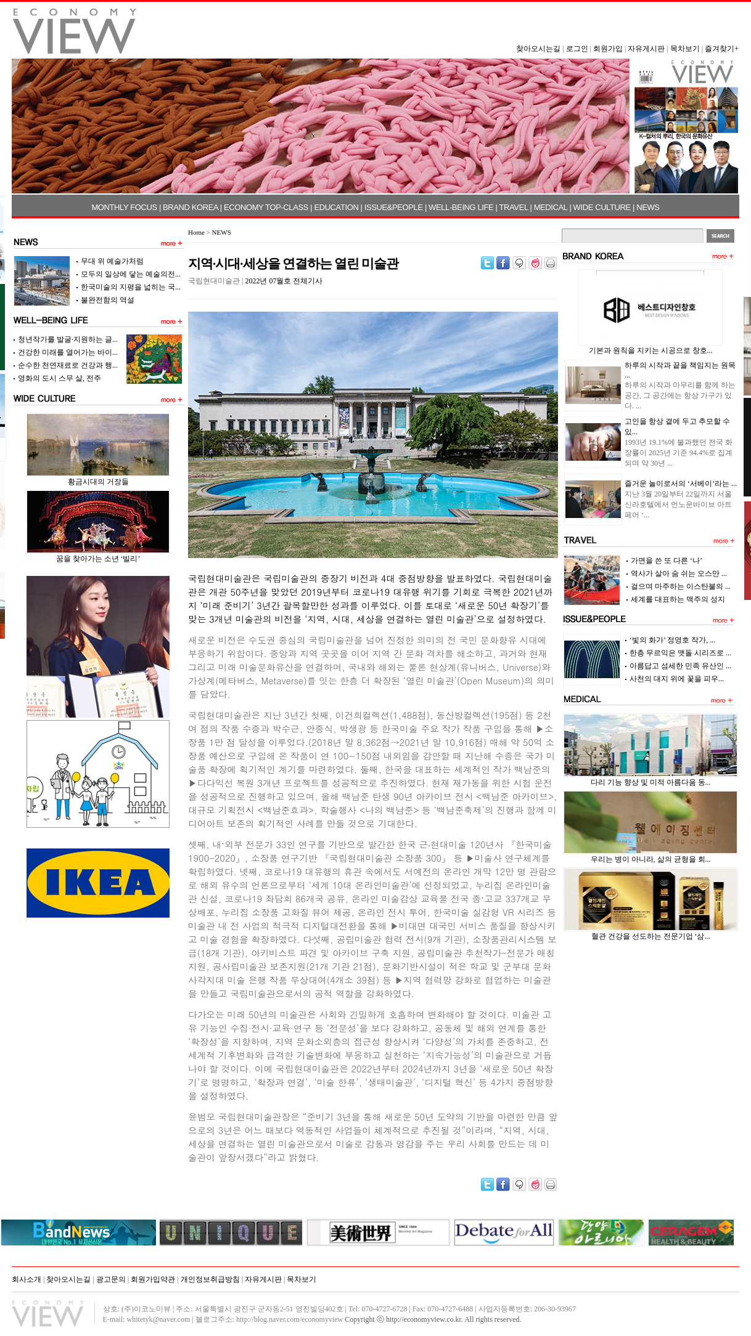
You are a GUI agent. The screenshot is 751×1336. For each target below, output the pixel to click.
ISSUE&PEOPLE (393, 207)
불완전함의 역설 (107, 300)
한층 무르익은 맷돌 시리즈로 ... (680, 653)
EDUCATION (336, 207)
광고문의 (111, 1279)
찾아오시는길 (538, 48)
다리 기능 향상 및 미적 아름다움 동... (651, 782)
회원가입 (608, 48)
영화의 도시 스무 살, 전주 (59, 378)
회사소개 (26, 1279)
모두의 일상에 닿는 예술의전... (131, 274)
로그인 (577, 48)
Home (196, 232)
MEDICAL (551, 207)
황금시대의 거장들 (98, 481)
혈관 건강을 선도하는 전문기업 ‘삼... (650, 936)
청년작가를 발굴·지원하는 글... (68, 339)
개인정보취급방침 (210, 1279)
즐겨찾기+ (722, 48)
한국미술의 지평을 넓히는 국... (131, 287)
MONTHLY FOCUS (124, 207)
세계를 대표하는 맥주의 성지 (678, 599)
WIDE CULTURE (602, 207)
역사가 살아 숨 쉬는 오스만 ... (679, 573)
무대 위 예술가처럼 (112, 261)
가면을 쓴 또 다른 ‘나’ (666, 560)
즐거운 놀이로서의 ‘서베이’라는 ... (681, 483)
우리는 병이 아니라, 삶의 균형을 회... (651, 859)
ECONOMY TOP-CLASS (266, 207)
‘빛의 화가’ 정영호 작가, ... (672, 640)
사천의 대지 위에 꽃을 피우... (677, 678)
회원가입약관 (153, 1279)
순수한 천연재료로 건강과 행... (68, 365)
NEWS (647, 207)
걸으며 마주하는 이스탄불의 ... (681, 586)
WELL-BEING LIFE (461, 207)
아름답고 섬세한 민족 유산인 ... (680, 666)
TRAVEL (513, 207)
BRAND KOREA (190, 207)
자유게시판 (646, 48)
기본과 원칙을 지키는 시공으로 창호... (651, 350)
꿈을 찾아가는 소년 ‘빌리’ (98, 558)
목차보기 (685, 48)
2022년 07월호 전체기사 (283, 281)
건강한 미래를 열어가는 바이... (68, 352)
